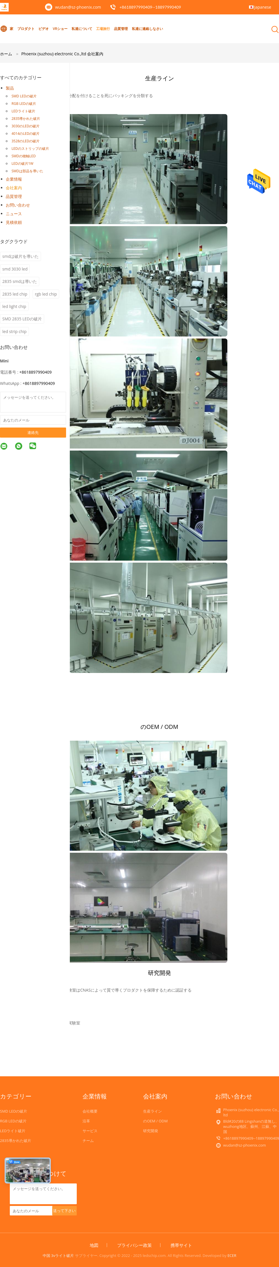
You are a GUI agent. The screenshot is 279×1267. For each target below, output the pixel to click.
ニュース (14, 213)
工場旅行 (103, 28)
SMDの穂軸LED (24, 156)
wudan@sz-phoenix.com (78, 7)
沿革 (86, 1121)
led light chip (14, 306)
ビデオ (43, 28)
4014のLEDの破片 (26, 133)
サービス (90, 1130)
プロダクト (26, 28)
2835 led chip (14, 294)
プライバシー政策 (134, 1245)
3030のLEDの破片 (26, 126)
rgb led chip (46, 294)
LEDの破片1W (22, 163)
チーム (88, 1140)
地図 (94, 1245)
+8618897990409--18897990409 (150, 7)
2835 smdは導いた (19, 281)
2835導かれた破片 (26, 118)
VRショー (60, 28)
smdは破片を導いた (20, 256)
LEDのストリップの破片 (30, 148)
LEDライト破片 (23, 111)
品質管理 (121, 28)
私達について (82, 28)
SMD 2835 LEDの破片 (22, 319)
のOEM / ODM (155, 1121)
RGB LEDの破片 (24, 103)
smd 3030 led (14, 269)
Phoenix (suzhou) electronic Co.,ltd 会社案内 (62, 53)
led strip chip (14, 331)
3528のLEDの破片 (26, 141)
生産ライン (152, 1111)
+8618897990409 (35, 372)
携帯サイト (181, 1245)
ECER (231, 1255)
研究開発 (150, 1130)
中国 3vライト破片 (58, 1255)
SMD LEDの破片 (24, 96)
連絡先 (33, 432)
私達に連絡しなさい (147, 28)
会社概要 (90, 1111)
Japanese (262, 7)
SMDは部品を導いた (27, 171)
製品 (10, 88)
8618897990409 (40, 383)
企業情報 (14, 179)
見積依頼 (14, 222)
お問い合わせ (18, 205)
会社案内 (14, 187)
